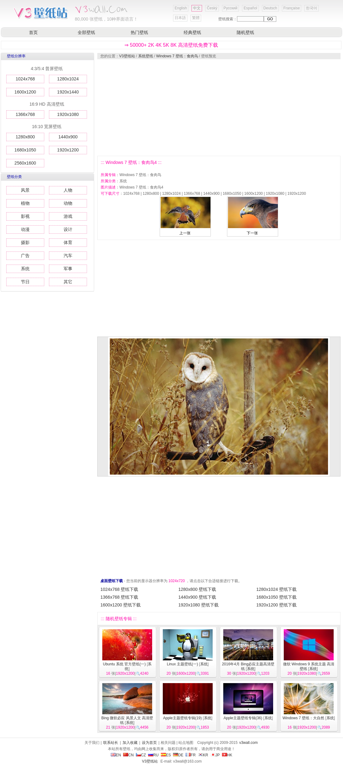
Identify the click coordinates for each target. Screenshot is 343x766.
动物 (68, 203)
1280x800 (25, 136)
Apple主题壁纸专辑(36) (243, 718)
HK (227, 755)
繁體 (196, 18)
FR (191, 755)
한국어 (311, 8)
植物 (25, 203)
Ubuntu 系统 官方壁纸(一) (124, 664)
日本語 (180, 18)
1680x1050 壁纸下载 (276, 597)
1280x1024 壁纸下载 (276, 589)
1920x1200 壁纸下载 (276, 604)
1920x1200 (68, 149)
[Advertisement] (212, 107)
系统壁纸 (145, 56)
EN (116, 755)
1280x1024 (68, 78)
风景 (25, 190)
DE (178, 755)
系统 (25, 268)
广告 (25, 255)
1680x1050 (25, 149)
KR (203, 755)
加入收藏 (130, 742)
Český (212, 8)
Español (250, 8)
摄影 (25, 242)
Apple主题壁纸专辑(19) (182, 718)
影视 (25, 216)
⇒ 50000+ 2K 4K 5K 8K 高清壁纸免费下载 (171, 45)
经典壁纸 (192, 32)
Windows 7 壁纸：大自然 (303, 718)
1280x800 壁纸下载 (197, 589)
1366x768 (25, 114)
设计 (68, 229)
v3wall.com (248, 742)
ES (166, 755)
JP (215, 755)
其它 (68, 281)
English (181, 8)
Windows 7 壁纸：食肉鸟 (177, 56)
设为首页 (149, 742)
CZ (141, 755)
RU (153, 755)
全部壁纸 (86, 32)
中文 (196, 8)
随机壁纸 (245, 32)
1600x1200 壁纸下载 (120, 604)
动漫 (25, 229)
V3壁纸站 (127, 56)
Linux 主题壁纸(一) (182, 664)
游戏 (68, 216)
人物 (68, 190)
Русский (231, 8)
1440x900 (68, 136)
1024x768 (25, 78)
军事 (68, 268)
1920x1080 (68, 114)
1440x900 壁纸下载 (197, 597)
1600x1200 (25, 91)
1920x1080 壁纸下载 (198, 604)
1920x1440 (68, 91)
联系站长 (110, 742)
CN (128, 755)
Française (291, 8)
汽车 (68, 255)
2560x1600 (25, 162)
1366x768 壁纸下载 (119, 597)
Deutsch (270, 8)
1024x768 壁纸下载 (119, 589)
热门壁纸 (139, 32)
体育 (68, 242)
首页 (33, 32)
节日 (25, 281)
